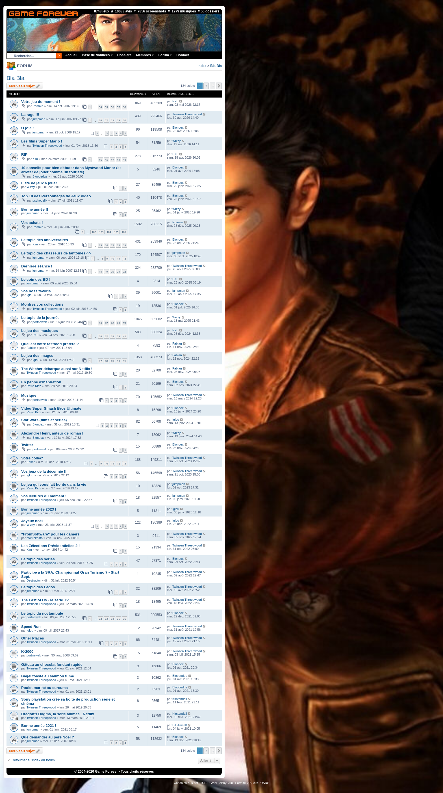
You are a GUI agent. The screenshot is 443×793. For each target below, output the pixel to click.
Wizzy (176, 140)
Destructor (34, 580)
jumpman (38, 119)
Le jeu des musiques (39, 331)
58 (124, 107)
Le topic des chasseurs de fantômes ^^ (56, 253)
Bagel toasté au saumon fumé (47, 676)
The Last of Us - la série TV (45, 600)
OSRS (264, 783)
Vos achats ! (32, 223)
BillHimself (179, 725)
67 (106, 323)
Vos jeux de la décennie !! (43, 471)
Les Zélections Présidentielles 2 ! (50, 546)
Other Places (32, 638)
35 (118, 619)
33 (106, 619)
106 (124, 232)
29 (118, 120)
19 (124, 160)
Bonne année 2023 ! (38, 509)
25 (100, 245)
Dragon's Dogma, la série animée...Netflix (57, 714)
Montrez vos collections (42, 304)
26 (100, 120)
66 (100, 323)
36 (100, 336)
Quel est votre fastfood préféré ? (50, 344)
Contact (182, 55)
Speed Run (31, 627)
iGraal (213, 783)
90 (118, 361)
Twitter (27, 445)
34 (112, 619)
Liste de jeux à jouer (39, 183)
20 (112, 271)
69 (118, 323)
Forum (165, 55)
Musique (28, 395)
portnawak (39, 322)
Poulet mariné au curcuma (44, 688)
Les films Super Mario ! (41, 141)
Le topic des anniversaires (44, 240)
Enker (31, 462)
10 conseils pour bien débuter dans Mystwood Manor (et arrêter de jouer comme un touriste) (71, 170)
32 (100, 619)
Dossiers (124, 55)
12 (124, 258)
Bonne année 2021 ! (38, 725)
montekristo (35, 538)
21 (118, 271)
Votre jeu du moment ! (40, 102)
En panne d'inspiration (41, 382)
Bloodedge (39, 176)
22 (124, 271)
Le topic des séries (38, 559)
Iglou (30, 295)
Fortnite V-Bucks (246, 783)
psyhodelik (39, 200)
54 (100, 107)
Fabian (31, 347)
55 (106, 107)
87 (100, 361)
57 (118, 107)
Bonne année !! (34, 209)
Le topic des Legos (38, 587)
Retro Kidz (34, 386)
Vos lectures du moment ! (43, 496)
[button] (219, 86)
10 (112, 258)
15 (100, 160)
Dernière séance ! (36, 266)
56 (112, 107)
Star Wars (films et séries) (44, 420)
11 (118, 258)
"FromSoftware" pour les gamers (50, 534)
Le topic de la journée (40, 318)
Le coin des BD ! (35, 279)
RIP (24, 154)
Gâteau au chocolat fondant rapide (51, 664)
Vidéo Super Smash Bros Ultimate (51, 408)
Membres (145, 55)
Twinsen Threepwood (187, 114)
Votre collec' (32, 458)
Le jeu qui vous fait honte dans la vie (53, 484)
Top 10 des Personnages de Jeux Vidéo (56, 196)
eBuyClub (226, 783)
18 (118, 160)
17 (112, 160)
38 (112, 336)
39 (118, 336)
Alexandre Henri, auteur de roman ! (52, 433)
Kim (35, 159)
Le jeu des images (37, 355)
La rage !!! (30, 115)
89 (112, 361)
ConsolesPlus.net (186, 783)
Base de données (97, 55)
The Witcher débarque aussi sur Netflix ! (56, 369)
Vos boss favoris (36, 291)
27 (106, 120)
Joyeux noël (32, 521)
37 (106, 336)
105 (116, 232)
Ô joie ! (27, 128)
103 (101, 232)
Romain (37, 106)
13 (124, 463)
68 (112, 323)
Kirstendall (179, 699)
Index (201, 66)
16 (106, 160)
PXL (175, 101)
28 (112, 120)
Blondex (178, 127)
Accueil (71, 55)
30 (124, 120)
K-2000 (27, 651)
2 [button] (206, 85)
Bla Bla (216, 66)
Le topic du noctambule (42, 613)
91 (124, 361)
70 (124, 323)
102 (94, 232)
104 (109, 232)
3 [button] (213, 85)
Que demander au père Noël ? (47, 737)
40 (124, 336)
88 (106, 361)
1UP (203, 783)
